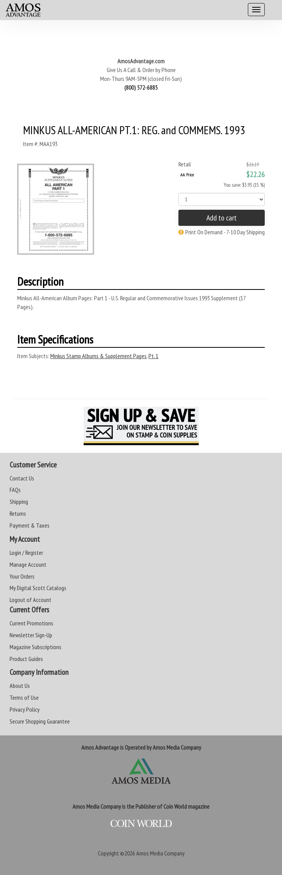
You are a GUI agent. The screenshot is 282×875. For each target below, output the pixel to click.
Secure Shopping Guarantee (40, 721)
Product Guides (26, 659)
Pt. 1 (153, 356)
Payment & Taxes (29, 525)
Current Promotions (31, 623)
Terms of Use (24, 697)
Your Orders (22, 576)
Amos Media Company (160, 853)
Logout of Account (30, 600)
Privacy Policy (25, 709)
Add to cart (221, 218)
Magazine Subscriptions (35, 647)
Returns (18, 513)
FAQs (15, 489)
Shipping (19, 501)
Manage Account (28, 564)
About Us (20, 685)
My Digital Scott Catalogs (38, 588)
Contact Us (22, 478)
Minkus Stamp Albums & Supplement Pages (98, 356)
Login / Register (26, 552)
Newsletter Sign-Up (31, 635)
